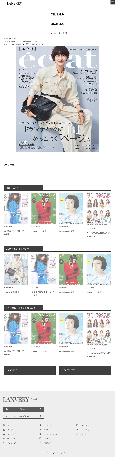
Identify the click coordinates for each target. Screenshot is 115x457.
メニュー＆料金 (10, 443)
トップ (7, 425)
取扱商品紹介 (46, 443)
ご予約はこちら (23, 409)
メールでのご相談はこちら (23, 416)
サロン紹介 (9, 439)
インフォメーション (48, 434)
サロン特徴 (82, 434)
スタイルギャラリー (85, 425)
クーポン (44, 439)
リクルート (45, 425)
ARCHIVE (28, 372)
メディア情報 (82, 430)
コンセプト (9, 430)
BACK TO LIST (10, 165)
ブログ (43, 430)
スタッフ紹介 (9, 434)
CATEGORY (83, 372)
